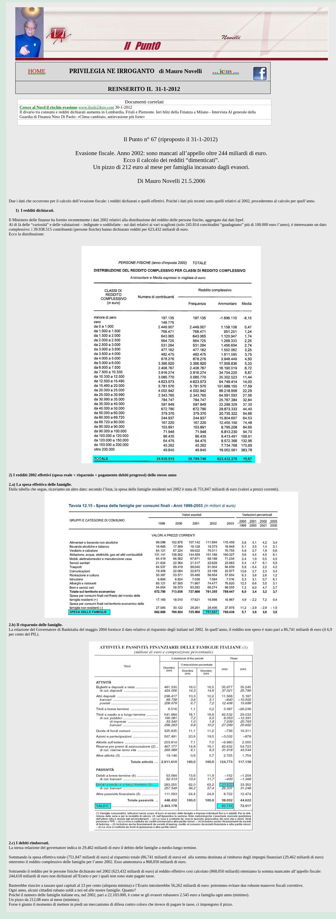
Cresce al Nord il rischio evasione (48, 107)
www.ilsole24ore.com (96, 107)
